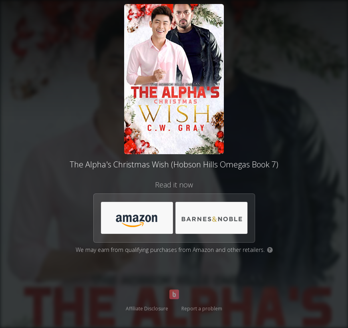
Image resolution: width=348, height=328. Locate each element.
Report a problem (201, 308)
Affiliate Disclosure (147, 308)
